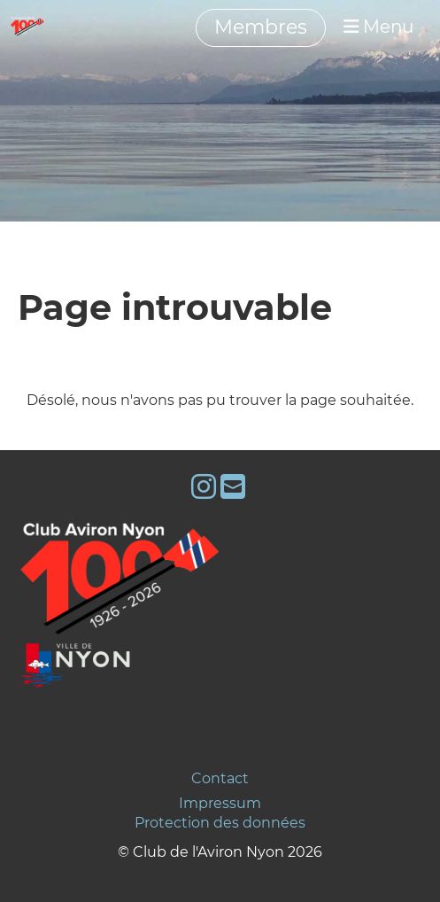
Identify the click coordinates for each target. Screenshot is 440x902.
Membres (260, 27)
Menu (378, 26)
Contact (220, 778)
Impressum (220, 803)
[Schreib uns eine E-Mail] (232, 487)
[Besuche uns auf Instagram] (203, 487)
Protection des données (220, 822)
